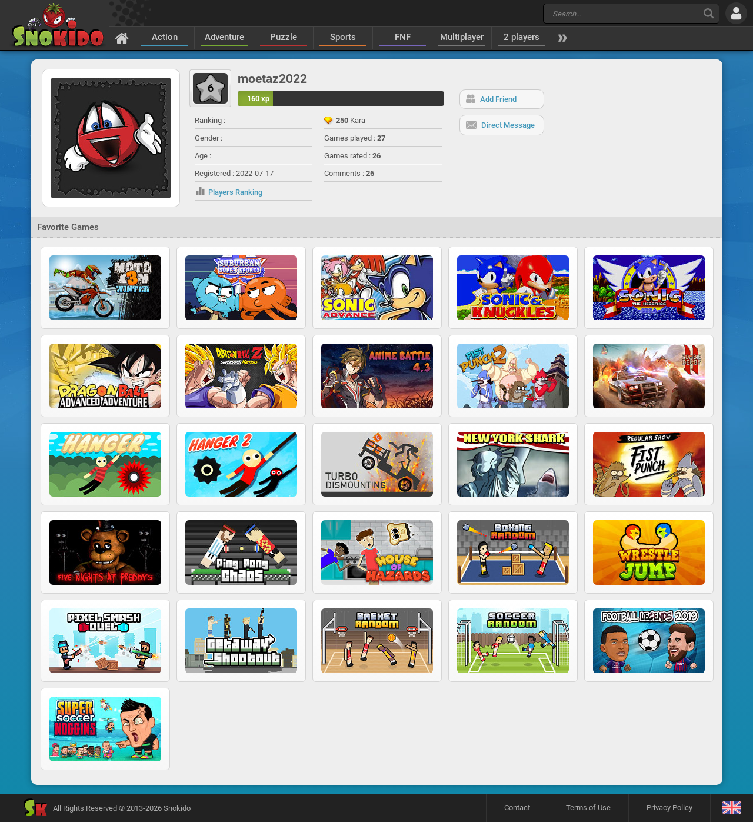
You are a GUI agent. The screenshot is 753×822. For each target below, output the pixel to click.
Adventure (224, 37)
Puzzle (283, 37)
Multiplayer (462, 37)
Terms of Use (588, 807)
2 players (521, 37)
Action (165, 37)
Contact (517, 807)
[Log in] (736, 13)
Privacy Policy (669, 807)
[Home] (122, 37)
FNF (403, 37)
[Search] (709, 13)
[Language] (731, 808)
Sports (343, 37)
